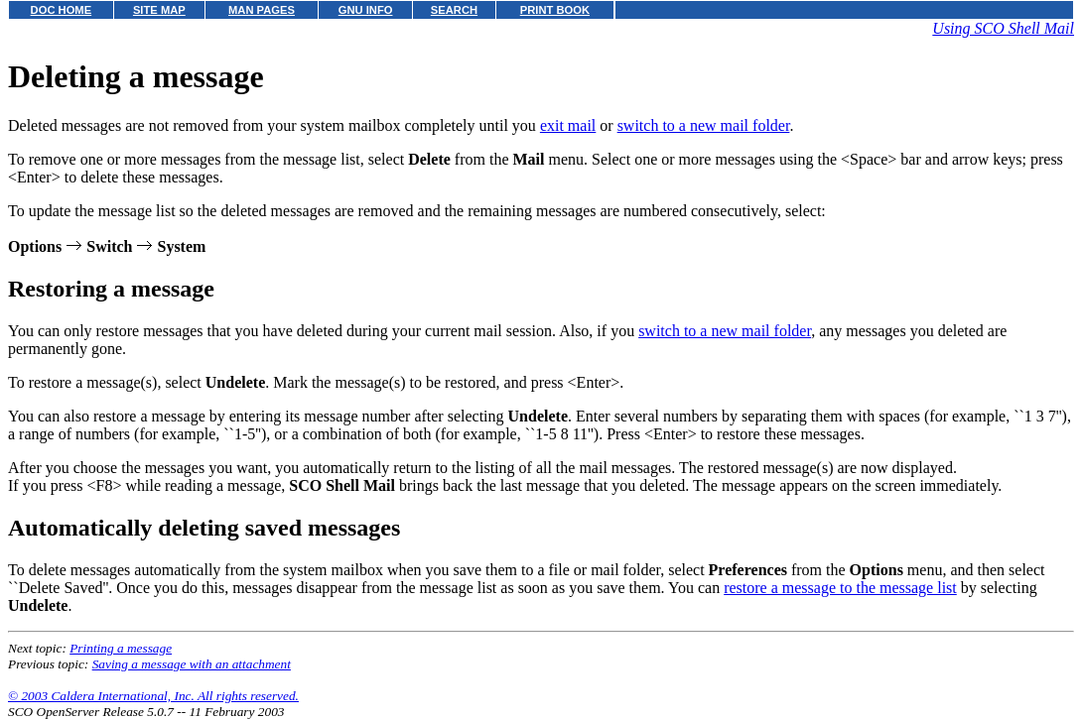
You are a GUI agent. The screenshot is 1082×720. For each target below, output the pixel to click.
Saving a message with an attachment (191, 664)
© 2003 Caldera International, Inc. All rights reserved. (153, 695)
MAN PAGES (261, 10)
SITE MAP (159, 10)
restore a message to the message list (840, 587)
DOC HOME (61, 10)
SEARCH (454, 10)
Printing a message (120, 648)
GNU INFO (365, 10)
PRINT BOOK (555, 10)
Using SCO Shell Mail (1003, 28)
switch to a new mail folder (703, 125)
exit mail (568, 125)
